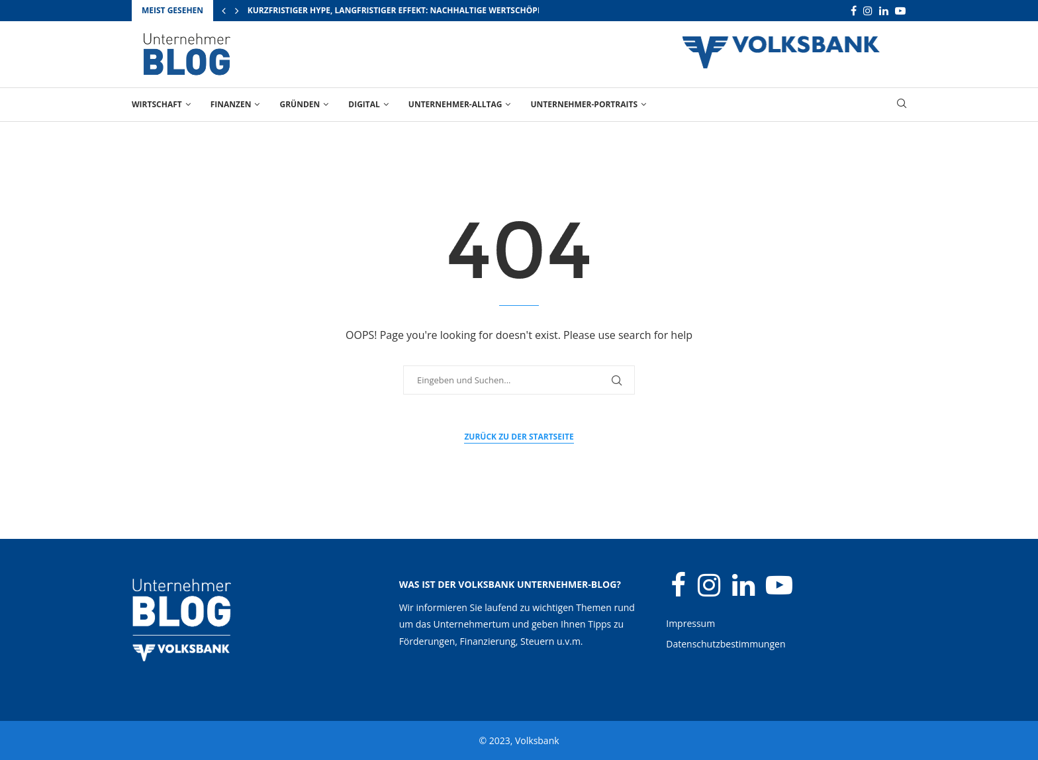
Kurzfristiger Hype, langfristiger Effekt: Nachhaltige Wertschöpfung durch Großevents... (451, 10)
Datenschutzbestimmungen (725, 644)
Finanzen (231, 104)
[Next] (237, 10)
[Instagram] (868, 11)
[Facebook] (853, 11)
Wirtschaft (157, 104)
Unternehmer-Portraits (583, 104)
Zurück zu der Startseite (518, 436)
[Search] (901, 105)
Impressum (690, 623)
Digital (364, 104)
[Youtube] (900, 11)
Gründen (299, 104)
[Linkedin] (883, 11)
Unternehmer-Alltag (455, 104)
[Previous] (223, 10)
